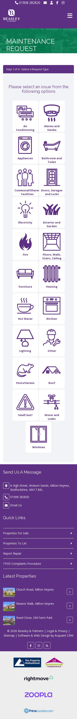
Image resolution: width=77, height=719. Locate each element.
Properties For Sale (16, 533)
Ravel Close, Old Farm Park (34, 618)
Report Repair (12, 553)
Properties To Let (14, 543)
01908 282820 (27, 2)
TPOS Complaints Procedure (22, 564)
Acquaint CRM (64, 635)
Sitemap (9, 635)
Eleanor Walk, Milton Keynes (35, 604)
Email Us (16, 505)
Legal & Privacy (57, 631)
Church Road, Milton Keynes (35, 589)
